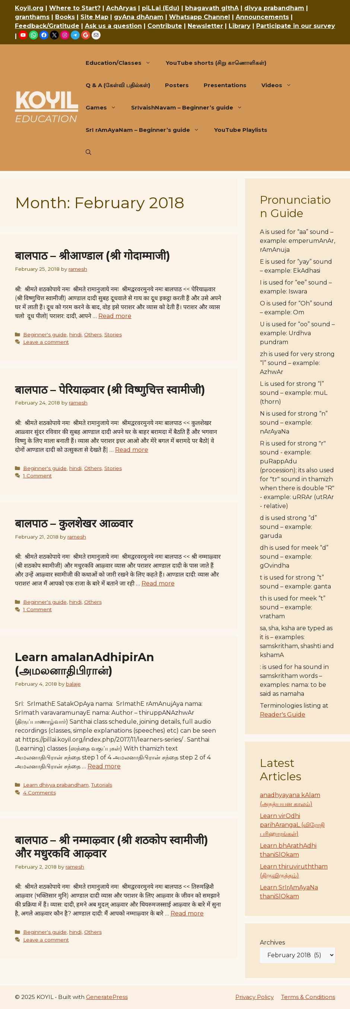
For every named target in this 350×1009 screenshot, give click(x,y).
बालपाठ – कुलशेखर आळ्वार (74, 523)
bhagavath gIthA (212, 8)
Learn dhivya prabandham (56, 785)
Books (65, 16)
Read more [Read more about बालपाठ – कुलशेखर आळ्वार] (158, 583)
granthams (32, 16)
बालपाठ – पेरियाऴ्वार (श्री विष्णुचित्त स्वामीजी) (110, 390)
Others (93, 334)
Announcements (262, 16)
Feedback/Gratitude (47, 25)
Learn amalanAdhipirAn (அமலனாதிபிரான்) (84, 664)
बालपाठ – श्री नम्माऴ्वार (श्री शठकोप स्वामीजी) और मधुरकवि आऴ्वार (111, 846)
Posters (177, 85)
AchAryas (121, 8)
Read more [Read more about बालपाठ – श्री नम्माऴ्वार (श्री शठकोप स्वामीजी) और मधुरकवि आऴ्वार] (187, 913)
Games (105, 107)
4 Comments (39, 793)
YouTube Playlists (240, 129)
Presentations (225, 85)
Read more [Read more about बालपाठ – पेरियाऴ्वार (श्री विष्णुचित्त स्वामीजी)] (131, 449)
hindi (75, 334)
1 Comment (37, 476)
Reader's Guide (282, 714)
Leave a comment (46, 342)
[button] (88, 152)
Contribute (164, 25)
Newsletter (205, 25)
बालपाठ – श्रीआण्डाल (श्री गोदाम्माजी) (92, 256)
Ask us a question (113, 25)
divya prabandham (274, 8)
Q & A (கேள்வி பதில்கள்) (118, 85)
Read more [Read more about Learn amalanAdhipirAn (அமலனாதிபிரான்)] (104, 766)
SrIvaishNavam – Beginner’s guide (190, 107)
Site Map (94, 16)
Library (240, 25)
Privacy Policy (254, 996)
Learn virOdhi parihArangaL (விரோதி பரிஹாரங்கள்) (292, 824)
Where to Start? (75, 8)
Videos (280, 85)
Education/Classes (122, 63)
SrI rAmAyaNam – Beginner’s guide (146, 130)
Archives (272, 942)
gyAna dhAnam (138, 16)
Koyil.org (29, 8)
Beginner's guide (45, 334)
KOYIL (46, 100)
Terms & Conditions (308, 996)
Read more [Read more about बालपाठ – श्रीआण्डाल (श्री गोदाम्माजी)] (114, 316)
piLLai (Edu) (160, 8)
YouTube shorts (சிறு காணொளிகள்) (216, 62)
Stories (113, 334)
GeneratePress (107, 996)
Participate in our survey (295, 25)
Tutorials (101, 785)
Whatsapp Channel (199, 16)
